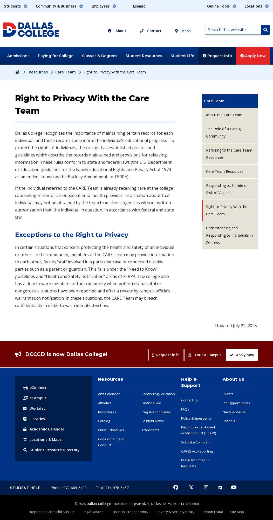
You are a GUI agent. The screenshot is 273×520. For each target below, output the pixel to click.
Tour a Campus (204, 354)
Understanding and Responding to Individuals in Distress (229, 235)
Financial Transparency (130, 511)
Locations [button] (257, 6)
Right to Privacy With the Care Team (226, 210)
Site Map (235, 511)
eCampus (34, 397)
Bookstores (107, 412)
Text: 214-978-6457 (112, 487)
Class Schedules (111, 430)
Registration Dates (156, 412)
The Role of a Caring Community (223, 132)
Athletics (104, 403)
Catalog (104, 421)
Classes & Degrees (99, 55)
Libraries (34, 418)
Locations (42, 439)
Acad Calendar (43, 429)
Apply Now (253, 55)
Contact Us (189, 400)
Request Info (217, 55)
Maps (182, 30)
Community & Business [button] (59, 6)
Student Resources (144, 55)
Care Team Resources (224, 171)
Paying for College (55, 55)
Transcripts (150, 430)
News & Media (234, 412)
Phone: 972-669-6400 (69, 487)
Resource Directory (51, 449)
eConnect (35, 387)
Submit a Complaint (196, 442)
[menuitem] (230, 101)
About (117, 30)
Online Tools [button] (221, 6)
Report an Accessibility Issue (54, 511)
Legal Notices (94, 511)
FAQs (185, 409)
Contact (151, 30)
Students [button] (16, 6)
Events (228, 394)
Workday (34, 408)
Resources (38, 72)
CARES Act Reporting (197, 451)
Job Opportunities (236, 403)
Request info (166, 354)
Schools (229, 421)
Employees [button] (103, 6)
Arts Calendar (109, 394)
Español (140, 6)
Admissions (18, 55)
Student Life (182, 55)
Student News (153, 421)
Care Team (65, 72)
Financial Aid (151, 403)
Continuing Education (158, 394)
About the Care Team (224, 114)
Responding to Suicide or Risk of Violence (227, 189)
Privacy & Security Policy (175, 511)
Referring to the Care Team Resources (229, 154)
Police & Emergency (196, 418)
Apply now (242, 354)
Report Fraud (211, 511)
